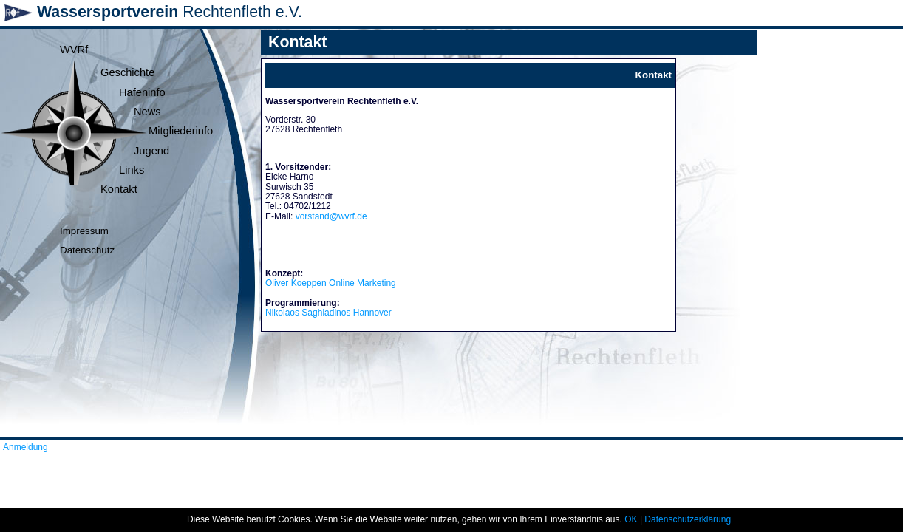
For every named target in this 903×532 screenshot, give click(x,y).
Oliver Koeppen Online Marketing (330, 283)
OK (630, 519)
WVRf (74, 49)
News (147, 111)
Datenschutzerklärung (687, 519)
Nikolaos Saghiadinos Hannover (328, 312)
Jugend (151, 151)
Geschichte (127, 72)
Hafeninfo (142, 92)
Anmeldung (25, 447)
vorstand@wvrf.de (331, 216)
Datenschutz (87, 250)
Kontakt (118, 189)
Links (131, 170)
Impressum (84, 230)
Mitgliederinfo (181, 131)
